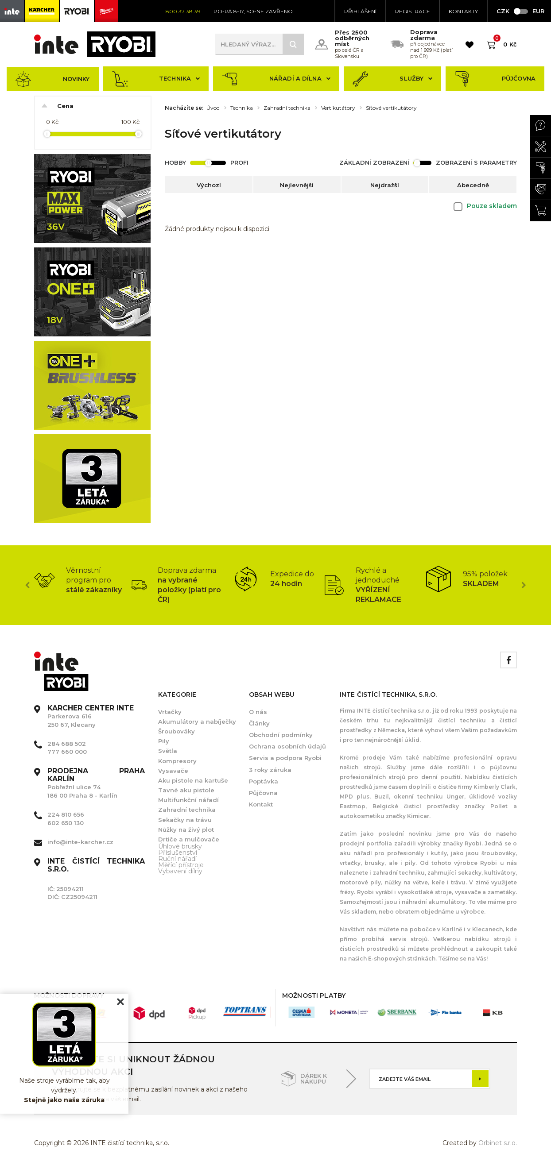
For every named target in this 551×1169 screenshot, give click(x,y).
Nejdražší (384, 185)
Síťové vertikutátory (391, 108)
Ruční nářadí (177, 859)
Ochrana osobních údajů (287, 746)
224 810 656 (65, 814)
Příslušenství (177, 852)
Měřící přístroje (181, 865)
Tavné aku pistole (186, 790)
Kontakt (261, 804)
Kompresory (177, 760)
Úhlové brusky (180, 846)
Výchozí (209, 185)
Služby (393, 79)
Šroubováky (176, 731)
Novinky (53, 79)
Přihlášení (360, 11)
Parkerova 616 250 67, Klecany (90, 716)
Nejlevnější (297, 185)
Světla (167, 750)
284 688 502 (66, 743)
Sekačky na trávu (185, 819)
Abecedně (473, 185)
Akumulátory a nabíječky (197, 721)
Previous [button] (27, 585)
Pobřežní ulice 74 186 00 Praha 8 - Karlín (96, 783)
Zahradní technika (287, 108)
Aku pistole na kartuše (193, 780)
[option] (82, 580)
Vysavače (173, 770)
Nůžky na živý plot (186, 829)
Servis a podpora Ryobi (285, 757)
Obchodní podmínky (281, 734)
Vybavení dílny (180, 871)
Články (259, 723)
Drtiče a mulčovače (188, 839)
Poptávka (263, 781)
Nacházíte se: (184, 108)
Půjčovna (494, 79)
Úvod (213, 108)
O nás (258, 711)
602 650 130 (65, 822)
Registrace (412, 11)
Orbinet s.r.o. (497, 1143)
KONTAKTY (463, 11)
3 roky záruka (270, 769)
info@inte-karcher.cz (80, 841)
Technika (156, 79)
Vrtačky (170, 711)
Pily (163, 741)
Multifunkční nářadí (188, 799)
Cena (65, 105)
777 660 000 (67, 751)
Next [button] (523, 585)
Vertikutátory (338, 108)
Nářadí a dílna (276, 79)
